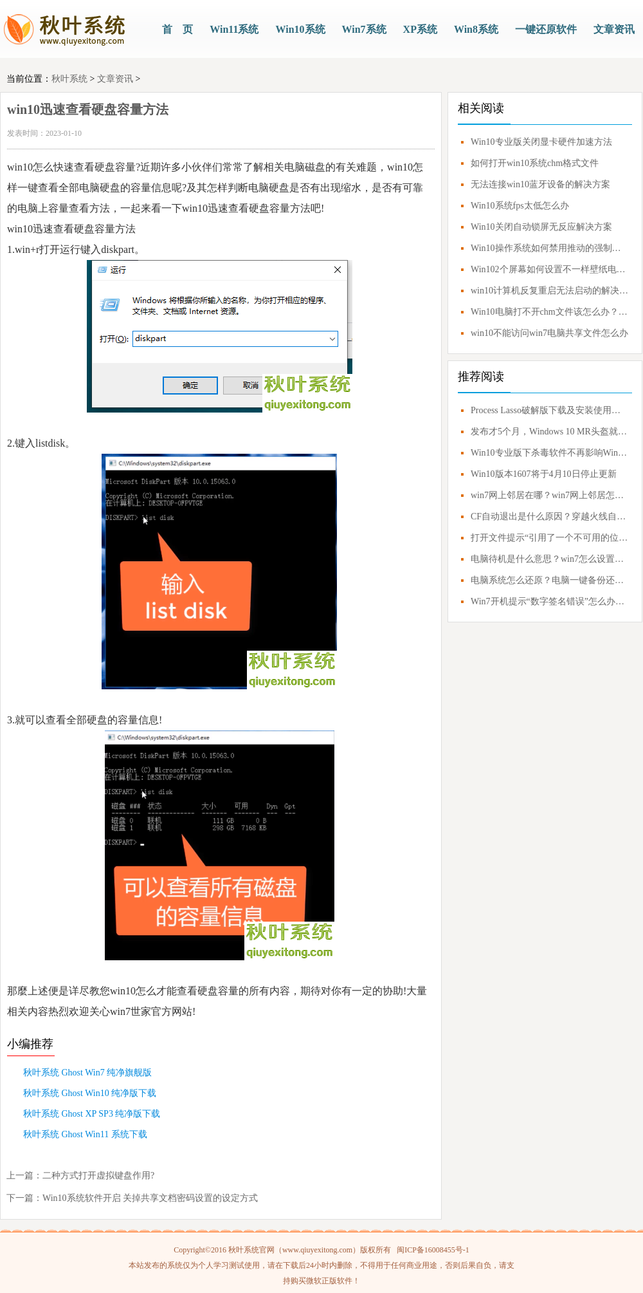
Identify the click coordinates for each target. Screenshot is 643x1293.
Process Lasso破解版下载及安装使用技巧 (550, 410)
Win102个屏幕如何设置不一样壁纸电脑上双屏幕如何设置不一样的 (550, 269)
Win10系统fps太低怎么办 (520, 205)
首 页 (177, 29)
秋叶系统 (69, 79)
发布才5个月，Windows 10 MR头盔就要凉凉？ (550, 431)
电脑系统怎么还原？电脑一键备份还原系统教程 (550, 580)
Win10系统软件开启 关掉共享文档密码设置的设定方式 (150, 1198)
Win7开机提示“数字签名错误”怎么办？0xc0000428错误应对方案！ (550, 601)
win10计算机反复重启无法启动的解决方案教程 (550, 290)
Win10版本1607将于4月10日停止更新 (544, 474)
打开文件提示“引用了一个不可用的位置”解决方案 (550, 538)
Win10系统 (300, 29)
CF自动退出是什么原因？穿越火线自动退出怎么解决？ (550, 516)
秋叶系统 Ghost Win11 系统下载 (85, 1134)
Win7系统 (364, 29)
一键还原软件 (546, 29)
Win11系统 (234, 29)
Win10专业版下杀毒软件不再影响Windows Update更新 (550, 453)
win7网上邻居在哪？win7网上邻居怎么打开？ (550, 495)
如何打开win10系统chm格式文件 (535, 163)
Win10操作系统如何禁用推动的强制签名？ (550, 248)
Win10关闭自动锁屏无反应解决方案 (541, 227)
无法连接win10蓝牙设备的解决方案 (540, 184)
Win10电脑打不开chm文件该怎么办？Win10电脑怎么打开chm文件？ (550, 312)
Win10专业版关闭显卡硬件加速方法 (541, 142)
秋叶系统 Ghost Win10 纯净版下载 (89, 1093)
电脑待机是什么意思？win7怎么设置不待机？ (550, 559)
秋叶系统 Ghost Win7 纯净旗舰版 (87, 1072)
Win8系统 (476, 29)
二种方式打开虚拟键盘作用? (98, 1175)
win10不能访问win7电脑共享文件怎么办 (549, 333)
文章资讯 (614, 29)
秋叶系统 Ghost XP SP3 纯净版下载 (91, 1114)
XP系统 (420, 29)
